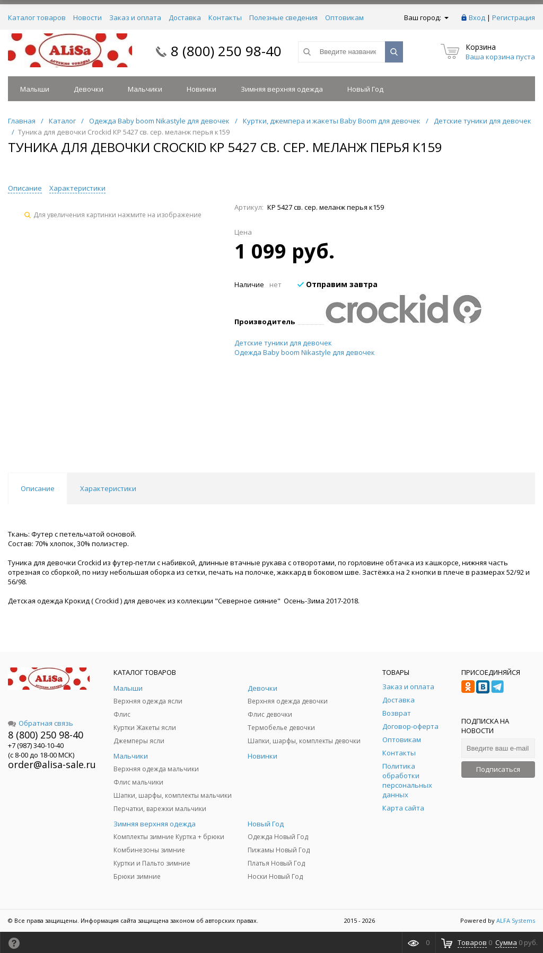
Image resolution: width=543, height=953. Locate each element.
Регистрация (513, 17)
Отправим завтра (337, 284)
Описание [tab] (38, 488)
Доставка (185, 17)
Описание (25, 188)
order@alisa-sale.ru (52, 764)
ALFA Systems (515, 920)
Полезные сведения (283, 17)
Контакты (225, 17)
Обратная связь (40, 723)
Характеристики (77, 188)
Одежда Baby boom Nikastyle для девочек (304, 352)
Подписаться (498, 769)
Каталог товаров (37, 17)
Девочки (88, 89)
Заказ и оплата (135, 17)
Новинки (201, 89)
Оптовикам (344, 17)
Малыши (34, 89)
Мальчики (145, 89)
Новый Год (365, 89)
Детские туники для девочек (283, 343)
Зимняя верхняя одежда (282, 89)
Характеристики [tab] (108, 488)
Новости (87, 17)
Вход (477, 17)
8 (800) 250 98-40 (226, 50)
